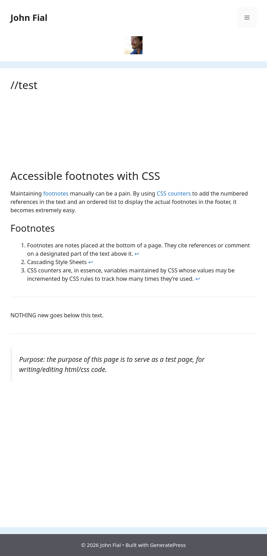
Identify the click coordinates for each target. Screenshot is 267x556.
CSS (162, 193)
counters (179, 193)
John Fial (29, 17)
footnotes (55, 193)
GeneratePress (168, 544)
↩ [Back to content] (137, 253)
